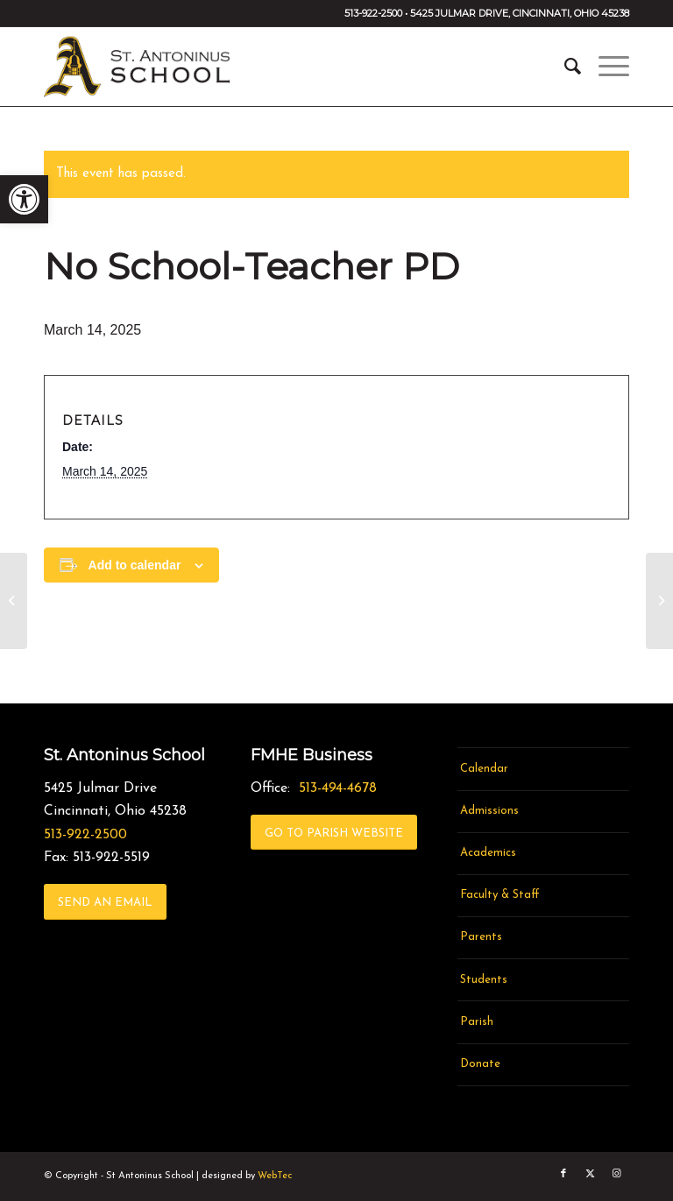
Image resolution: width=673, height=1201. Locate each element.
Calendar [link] (484, 768)
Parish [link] (476, 1022)
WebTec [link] (275, 1176)
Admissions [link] (489, 810)
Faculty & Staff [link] (500, 895)
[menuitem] (564, 66)
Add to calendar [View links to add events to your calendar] (135, 565)
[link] (24, 199)
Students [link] (483, 980)
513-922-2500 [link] (85, 835)
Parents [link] (481, 937)
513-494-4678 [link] (338, 788)
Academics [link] (488, 852)
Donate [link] (480, 1064)
